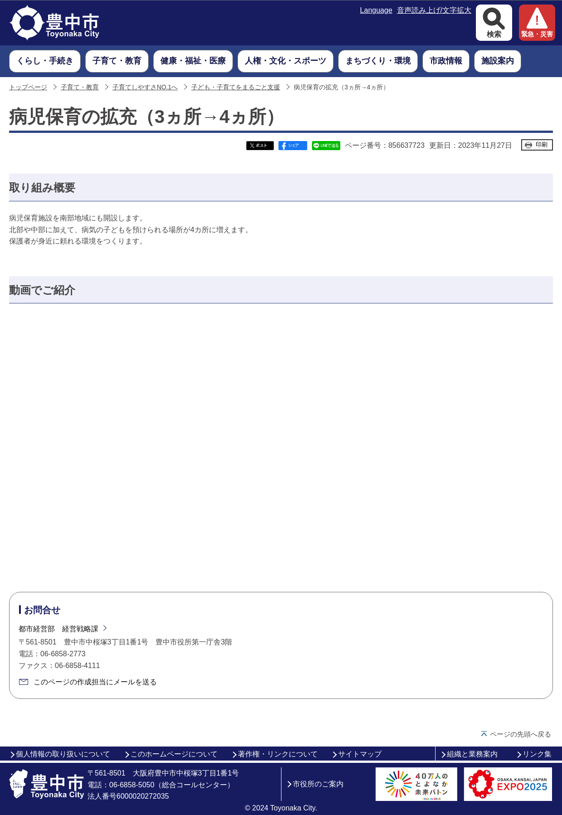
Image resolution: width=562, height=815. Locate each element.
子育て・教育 (80, 87)
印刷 (541, 144)
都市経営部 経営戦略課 (58, 629)
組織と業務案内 (472, 754)
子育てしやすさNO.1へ (145, 87)
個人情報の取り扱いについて (63, 754)
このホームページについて (174, 754)
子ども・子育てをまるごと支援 (235, 87)
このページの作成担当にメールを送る (95, 682)
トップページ (28, 87)
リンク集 (537, 754)
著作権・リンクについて (278, 754)
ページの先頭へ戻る (520, 734)
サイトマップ (360, 754)
